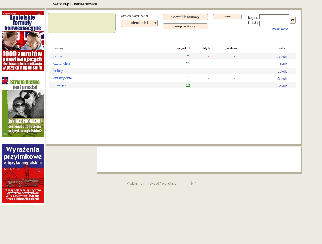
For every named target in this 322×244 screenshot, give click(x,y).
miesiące (59, 85)
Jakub (282, 57)
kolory (58, 70)
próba (57, 56)
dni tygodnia (62, 78)
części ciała (61, 63)
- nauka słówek (75, 4)
